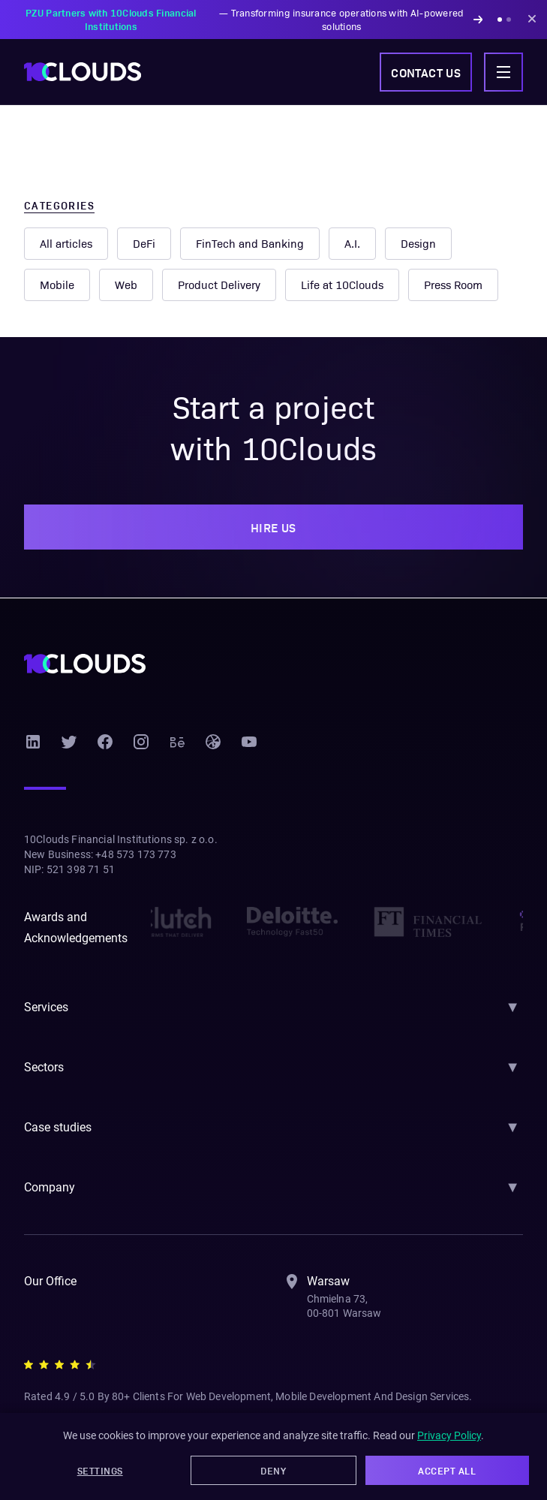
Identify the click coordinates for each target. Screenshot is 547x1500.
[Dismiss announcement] (532, 19)
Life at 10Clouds (341, 284)
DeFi (145, 243)
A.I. (350, 243)
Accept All (447, 1471)
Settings (100, 1471)
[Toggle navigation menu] (503, 72)
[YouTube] (249, 742)
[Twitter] (69, 742)
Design (417, 243)
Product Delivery (218, 284)
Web (126, 284)
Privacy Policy (453, 1437)
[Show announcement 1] (499, 19)
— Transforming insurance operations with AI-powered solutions (247, 19)
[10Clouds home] (82, 71)
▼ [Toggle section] (512, 1006)
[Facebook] (105, 742)
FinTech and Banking (249, 243)
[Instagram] (141, 742)
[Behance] (177, 742)
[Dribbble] (213, 742)
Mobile (57, 284)
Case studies (59, 1127)
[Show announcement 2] (508, 19)
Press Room (453, 284)
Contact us (421, 71)
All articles (66, 243)
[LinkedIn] (33, 742)
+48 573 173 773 (138, 854)
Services (47, 1007)
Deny (273, 1471)
